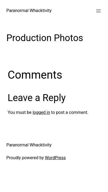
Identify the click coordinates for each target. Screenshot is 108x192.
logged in (41, 112)
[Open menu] (98, 11)
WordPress (55, 157)
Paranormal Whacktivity (28, 10)
